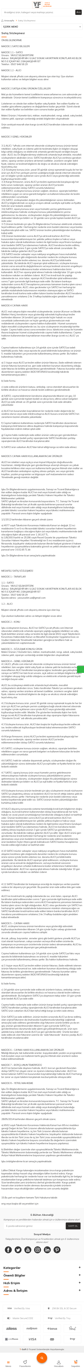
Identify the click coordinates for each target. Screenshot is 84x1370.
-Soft (23, 1349)
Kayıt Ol (73, 1226)
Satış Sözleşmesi (26, 21)
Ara (79, 12)
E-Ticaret (31, 1349)
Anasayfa (7, 20)
